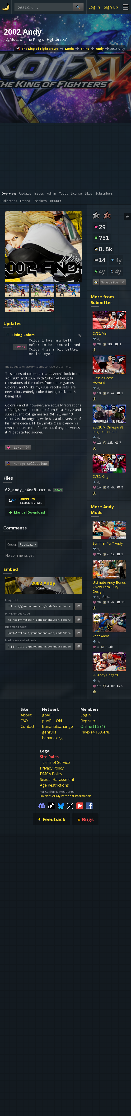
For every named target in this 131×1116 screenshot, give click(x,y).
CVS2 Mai (100, 333)
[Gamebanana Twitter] (70, 805)
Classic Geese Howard (103, 380)
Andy (100, 48)
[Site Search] (78, 7)
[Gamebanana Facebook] (89, 805)
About (26, 715)
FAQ (24, 720)
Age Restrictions (54, 785)
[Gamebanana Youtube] (80, 805)
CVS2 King (100, 476)
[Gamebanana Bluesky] (61, 805)
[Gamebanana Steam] (51, 805)
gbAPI (47, 715)
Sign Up (111, 7)
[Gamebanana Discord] (42, 805)
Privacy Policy (52, 768)
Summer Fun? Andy (108, 543)
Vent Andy (101, 636)
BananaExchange (57, 726)
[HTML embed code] (39, 619)
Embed (10, 569)
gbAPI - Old (52, 720)
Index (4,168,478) (95, 732)
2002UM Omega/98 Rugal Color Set (108, 429)
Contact (27, 726)
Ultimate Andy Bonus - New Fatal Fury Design (109, 587)
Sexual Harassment (57, 779)
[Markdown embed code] (39, 646)
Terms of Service (55, 762)
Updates (12, 323)
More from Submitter (102, 299)
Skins (85, 48)
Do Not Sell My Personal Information (65, 796)
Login (85, 715)
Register (87, 720)
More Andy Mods (102, 509)
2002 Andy (117, 48)
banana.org (52, 737)
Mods (69, 48)
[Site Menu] (125, 7)
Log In (94, 7)
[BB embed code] (39, 633)
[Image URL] (39, 606)
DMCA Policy (51, 773)
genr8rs (49, 732)
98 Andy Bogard (105, 675)
